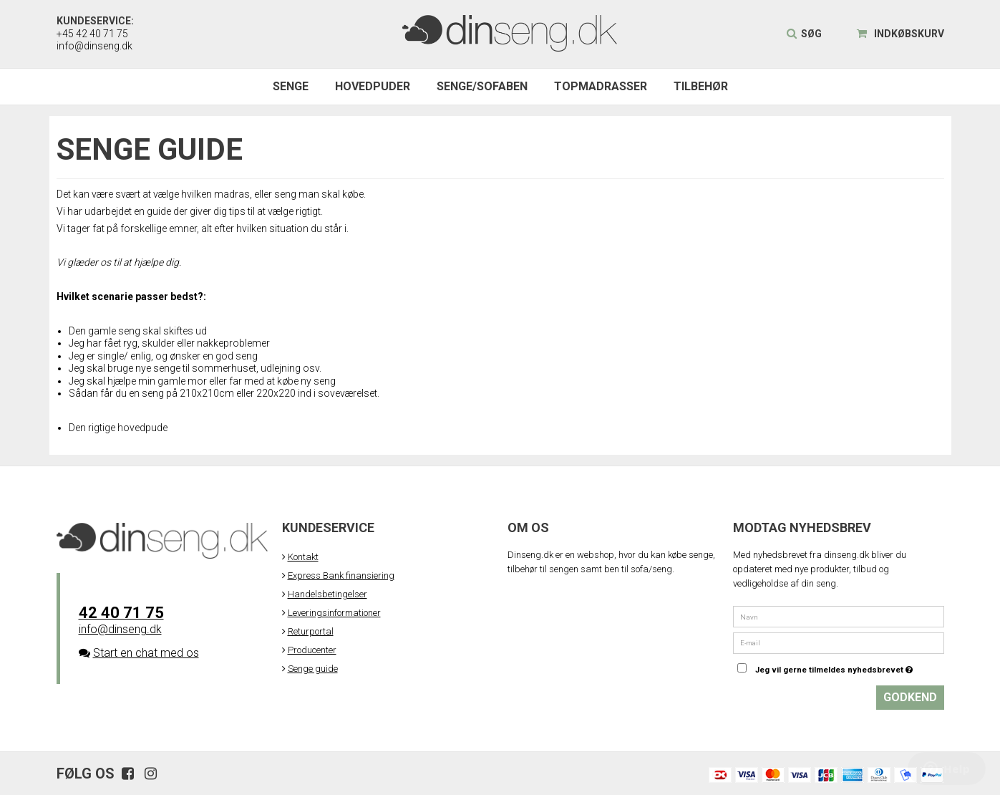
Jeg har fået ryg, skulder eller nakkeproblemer (169, 343)
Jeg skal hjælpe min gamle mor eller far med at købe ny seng (202, 381)
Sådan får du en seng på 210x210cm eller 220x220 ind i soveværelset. (224, 393)
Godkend (910, 697)
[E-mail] (838, 642)
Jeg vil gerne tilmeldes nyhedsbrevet (849, 666)
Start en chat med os (146, 653)
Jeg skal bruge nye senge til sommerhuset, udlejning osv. (195, 368)
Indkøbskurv (900, 33)
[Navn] (838, 616)
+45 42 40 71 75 (92, 33)
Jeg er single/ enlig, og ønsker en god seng (163, 356)
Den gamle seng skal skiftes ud (138, 331)
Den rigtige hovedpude (118, 427)
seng (286, 194)
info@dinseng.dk (94, 46)
